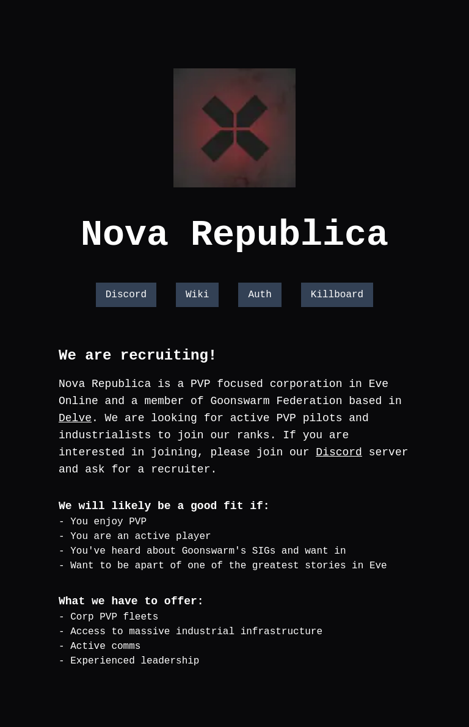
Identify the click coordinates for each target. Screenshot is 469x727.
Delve (75, 418)
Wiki (197, 294)
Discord (126, 294)
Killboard (337, 294)
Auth (259, 294)
